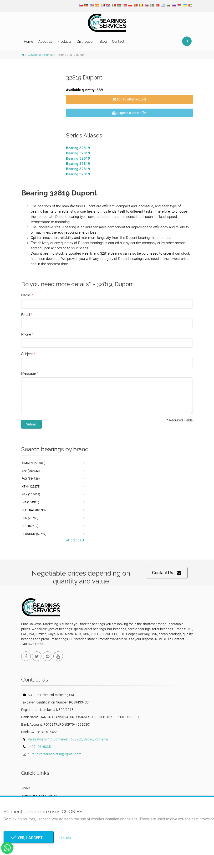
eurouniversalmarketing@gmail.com (54, 754)
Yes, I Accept (29, 837)
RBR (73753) (29, 518)
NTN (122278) (31, 486)
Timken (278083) (33, 463)
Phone (26, 334)
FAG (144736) (30, 478)
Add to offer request (129, 99)
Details (65, 837)
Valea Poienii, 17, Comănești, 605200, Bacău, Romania (68, 739)
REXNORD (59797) (33, 534)
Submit (31, 424)
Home (28, 41)
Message (28, 373)
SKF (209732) (30, 470)
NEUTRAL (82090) (33, 510)
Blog (103, 41)
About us (45, 41)
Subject (27, 354)
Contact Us (166, 572)
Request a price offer (129, 113)
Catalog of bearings (40, 55)
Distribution (85, 41)
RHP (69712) (30, 526)
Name (26, 295)
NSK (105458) (30, 494)
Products (64, 41)
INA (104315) (30, 502)
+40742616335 (39, 747)
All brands (75, 540)
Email (25, 315)
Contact (118, 41)
